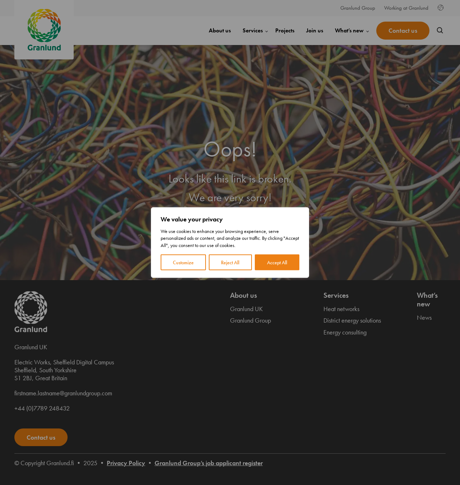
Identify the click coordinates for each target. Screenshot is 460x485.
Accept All (277, 262)
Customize (183, 262)
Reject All (230, 262)
